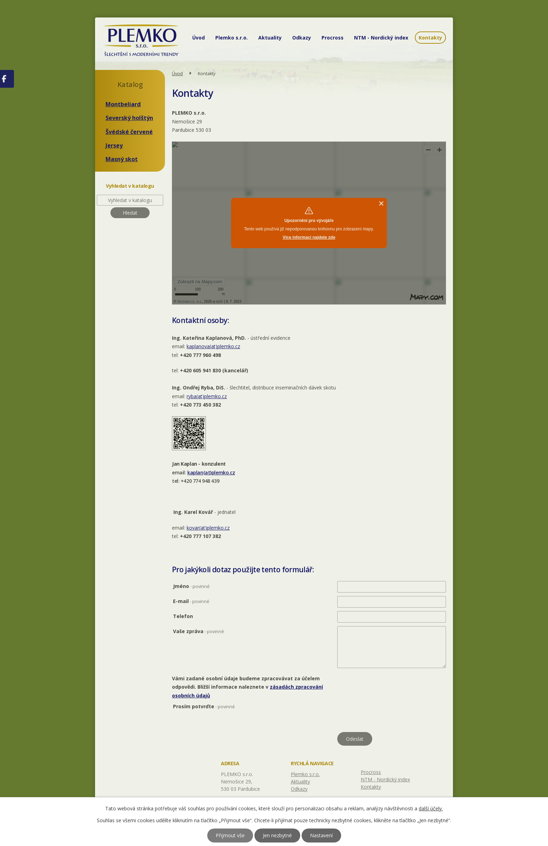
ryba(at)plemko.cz (207, 396)
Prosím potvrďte (204, 706)
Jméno (191, 586)
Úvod (198, 37)
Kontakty (430, 37)
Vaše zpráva (198, 631)
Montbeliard (123, 104)
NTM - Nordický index (381, 37)
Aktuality (270, 37)
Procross (333, 37)
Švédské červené (129, 132)
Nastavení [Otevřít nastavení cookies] (321, 835)
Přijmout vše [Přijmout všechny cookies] (230, 835)
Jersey (114, 145)
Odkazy (301, 37)
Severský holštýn (129, 118)
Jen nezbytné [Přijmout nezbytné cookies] (277, 835)
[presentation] (390, 716)
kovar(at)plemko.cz (208, 527)
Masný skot (122, 159)
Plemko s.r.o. (231, 37)
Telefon (183, 616)
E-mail (191, 601)
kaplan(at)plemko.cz (211, 472)
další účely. (431, 808)
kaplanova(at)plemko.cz (213, 346)
